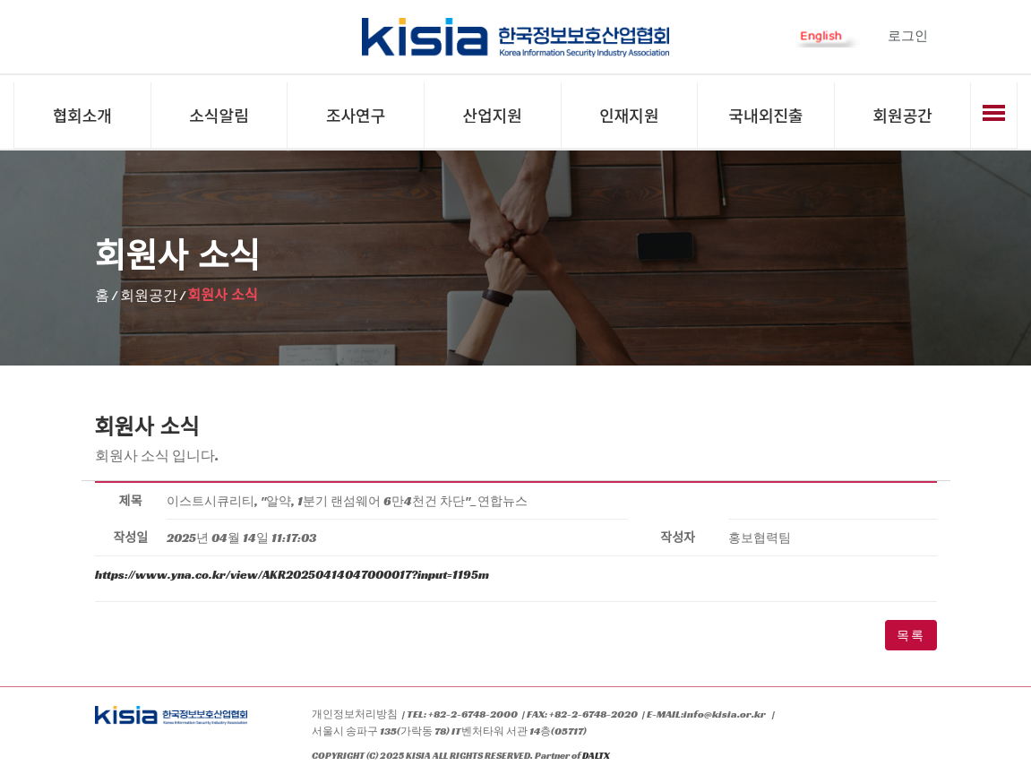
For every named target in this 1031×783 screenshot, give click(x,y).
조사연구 (355, 114)
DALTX (596, 757)
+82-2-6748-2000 (473, 714)
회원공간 (902, 114)
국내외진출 (766, 114)
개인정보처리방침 (355, 714)
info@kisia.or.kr (724, 714)
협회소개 (82, 114)
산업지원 (492, 114)
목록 (911, 636)
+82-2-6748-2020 (593, 714)
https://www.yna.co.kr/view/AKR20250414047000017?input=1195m (292, 575)
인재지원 (628, 114)
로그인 (908, 35)
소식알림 (218, 114)
